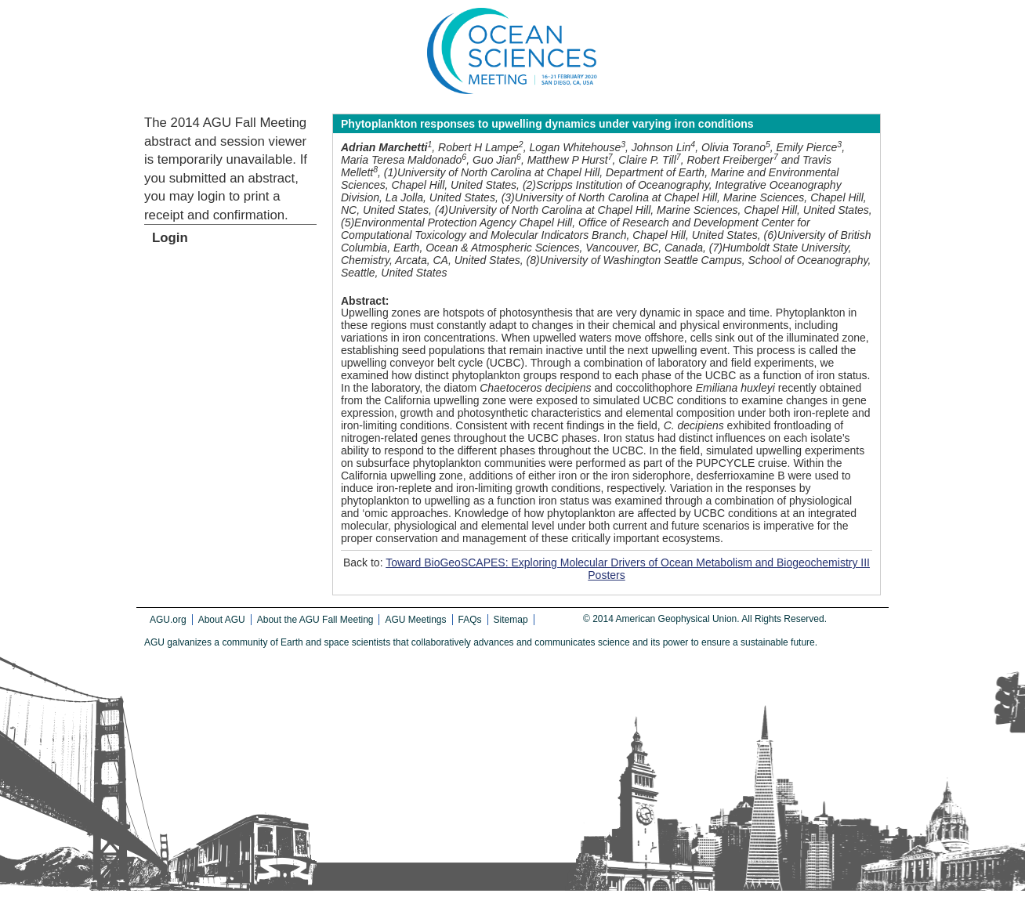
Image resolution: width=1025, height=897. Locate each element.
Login (170, 237)
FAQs (470, 619)
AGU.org (168, 619)
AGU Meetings (415, 619)
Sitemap (511, 619)
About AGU (221, 619)
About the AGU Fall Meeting (315, 619)
